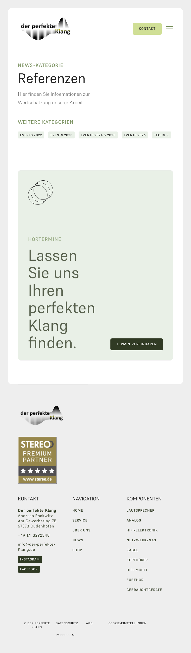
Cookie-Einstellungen (127, 623)
